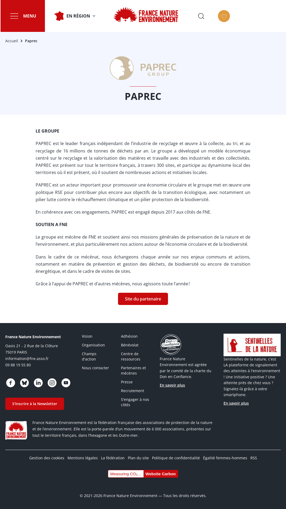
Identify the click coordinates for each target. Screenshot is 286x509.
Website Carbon (160, 474)
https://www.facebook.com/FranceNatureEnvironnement (10, 382)
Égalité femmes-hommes (225, 457)
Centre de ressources (130, 356)
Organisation (93, 344)
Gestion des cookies (46, 457)
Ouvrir (258, 16)
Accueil (11, 40)
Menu (29, 16)
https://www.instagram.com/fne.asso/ (52, 382)
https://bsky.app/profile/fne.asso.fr (24, 382)
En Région (78, 16)
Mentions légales (83, 457)
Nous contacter (95, 367)
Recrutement (132, 390)
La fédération (113, 457)
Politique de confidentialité (176, 457)
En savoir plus (172, 385)
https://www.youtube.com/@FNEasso (66, 382)
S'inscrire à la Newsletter (34, 403)
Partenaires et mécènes (133, 370)
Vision (87, 336)
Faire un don (277, 20)
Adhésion (129, 336)
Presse (127, 381)
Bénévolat (129, 344)
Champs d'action (89, 356)
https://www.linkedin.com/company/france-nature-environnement (38, 382)
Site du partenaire (143, 299)
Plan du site (138, 457)
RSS (253, 457)
